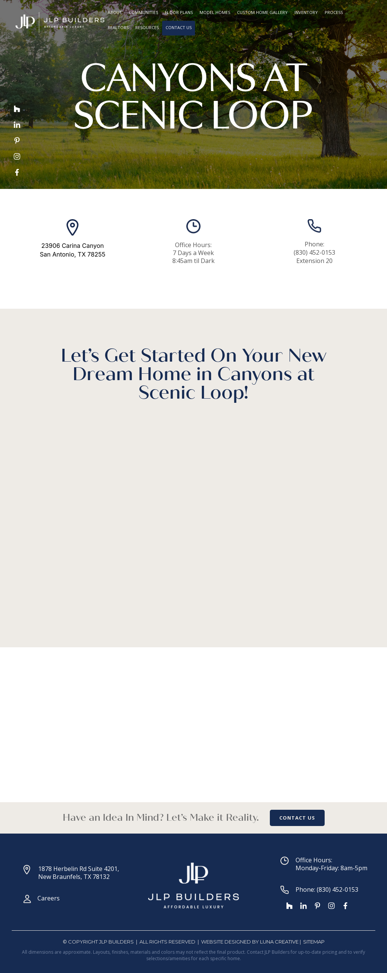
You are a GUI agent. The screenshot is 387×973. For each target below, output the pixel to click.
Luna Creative (279, 942)
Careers (48, 898)
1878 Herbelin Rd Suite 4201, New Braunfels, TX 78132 (78, 873)
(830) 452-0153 (314, 252)
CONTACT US (297, 817)
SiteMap (314, 942)
